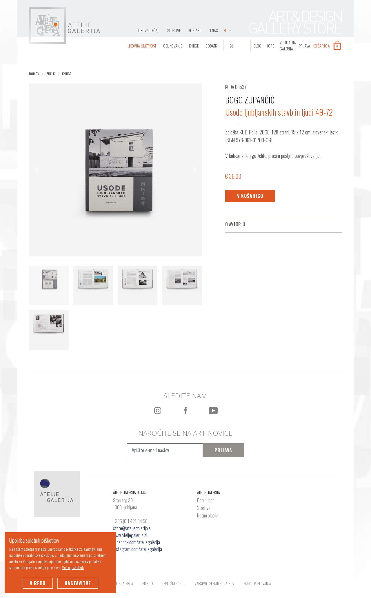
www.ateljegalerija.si (130, 535)
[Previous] (37, 170)
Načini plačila (207, 515)
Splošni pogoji (175, 583)
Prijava (223, 450)
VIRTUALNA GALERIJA (288, 45)
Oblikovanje (172, 46)
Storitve (174, 30)
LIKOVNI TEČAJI (148, 30)
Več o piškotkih (73, 567)
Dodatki (211, 46)
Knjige (194, 46)
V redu (38, 583)
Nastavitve (78, 583)
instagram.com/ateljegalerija (137, 549)
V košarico (250, 195)
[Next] (194, 170)
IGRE (270, 46)
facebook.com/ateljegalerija (136, 542)
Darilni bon (205, 500)
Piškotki (148, 583)
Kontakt (194, 30)
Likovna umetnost (142, 46)
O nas (213, 30)
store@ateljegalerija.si (132, 528)
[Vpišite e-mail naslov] (165, 450)
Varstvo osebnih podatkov (214, 583)
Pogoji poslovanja (257, 583)
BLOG (257, 46)
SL (227, 30)
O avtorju (235, 224)
